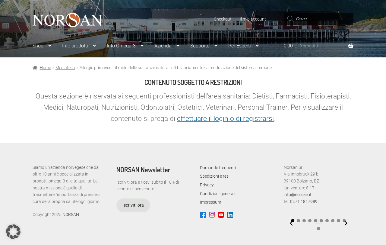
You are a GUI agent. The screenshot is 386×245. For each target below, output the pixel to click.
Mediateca (65, 67)
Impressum (210, 202)
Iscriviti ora (133, 205)
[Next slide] (345, 223)
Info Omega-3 (121, 45)
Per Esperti (239, 45)
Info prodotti (75, 45)
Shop (38, 45)
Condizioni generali (217, 193)
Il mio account (253, 19)
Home (45, 67)
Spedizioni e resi (214, 176)
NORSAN (70, 214)
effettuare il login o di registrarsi (225, 118)
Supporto (200, 45)
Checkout (223, 19)
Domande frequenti (218, 167)
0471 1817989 (304, 201)
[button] (298, 220)
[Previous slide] (291, 223)
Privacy (207, 185)
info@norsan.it (298, 194)
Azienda (163, 45)
